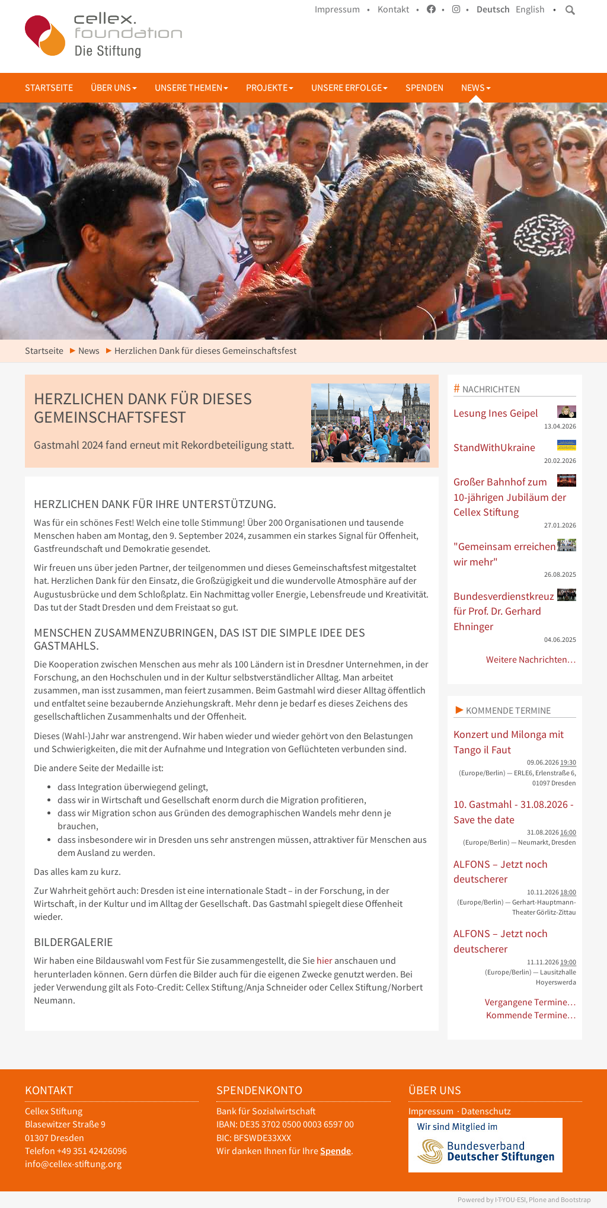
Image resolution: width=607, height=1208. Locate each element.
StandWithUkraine (515, 447)
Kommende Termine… (531, 1015)
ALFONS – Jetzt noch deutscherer (500, 871)
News (476, 87)
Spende (335, 1150)
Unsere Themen (191, 87)
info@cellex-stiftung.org (73, 1163)
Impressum (430, 1111)
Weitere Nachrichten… (531, 659)
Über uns (114, 87)
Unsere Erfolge (349, 87)
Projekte (269, 87)
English (530, 9)
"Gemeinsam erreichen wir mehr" (515, 553)
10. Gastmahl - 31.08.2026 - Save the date (513, 811)
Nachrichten (491, 389)
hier (325, 960)
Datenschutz (486, 1111)
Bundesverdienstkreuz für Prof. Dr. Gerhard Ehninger (515, 611)
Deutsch (493, 9)
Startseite (49, 87)
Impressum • (342, 9)
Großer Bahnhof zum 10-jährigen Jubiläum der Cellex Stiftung (515, 496)
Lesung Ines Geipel (515, 412)
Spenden (424, 87)
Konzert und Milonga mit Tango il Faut (508, 741)
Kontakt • (398, 9)
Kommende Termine (508, 710)
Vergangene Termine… (531, 1002)
